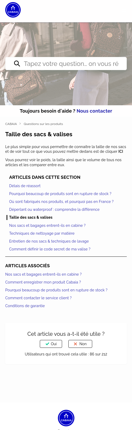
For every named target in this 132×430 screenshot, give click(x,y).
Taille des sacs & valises (30, 217)
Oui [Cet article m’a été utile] (54, 344)
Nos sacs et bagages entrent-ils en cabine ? (47, 225)
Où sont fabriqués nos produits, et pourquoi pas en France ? (61, 202)
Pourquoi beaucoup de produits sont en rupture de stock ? (60, 194)
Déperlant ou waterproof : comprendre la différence (54, 209)
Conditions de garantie (25, 306)
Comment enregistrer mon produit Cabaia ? (43, 282)
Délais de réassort (25, 186)
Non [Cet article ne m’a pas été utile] (82, 344)
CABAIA (11, 124)
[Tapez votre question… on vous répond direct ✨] (66, 63)
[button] (124, 9)
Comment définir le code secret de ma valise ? (49, 249)
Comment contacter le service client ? (38, 298)
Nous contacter (94, 111)
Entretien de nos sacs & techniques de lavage (49, 241)
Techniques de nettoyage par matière (42, 233)
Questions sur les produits (43, 124)
